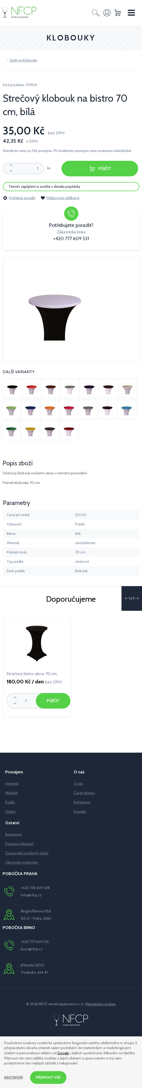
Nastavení (13, 1077)
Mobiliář (11, 793)
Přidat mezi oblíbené (59, 198)
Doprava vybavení (19, 843)
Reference (82, 802)
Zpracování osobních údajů (26, 853)
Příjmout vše (48, 1077)
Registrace (13, 834)
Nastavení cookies (101, 1004)
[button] (126, 598)
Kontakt (80, 811)
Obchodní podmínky (21, 862)
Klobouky (30, 60)
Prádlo (10, 802)
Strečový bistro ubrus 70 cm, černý (31, 674)
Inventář (11, 783)
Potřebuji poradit (19, 198)
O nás (78, 783)
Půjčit (100, 168)
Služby (10, 811)
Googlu (63, 1053)
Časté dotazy (84, 793)
